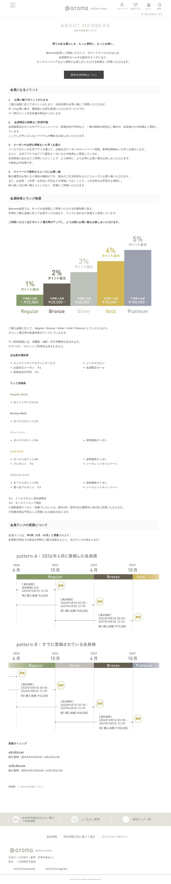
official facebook (24, 868)
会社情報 (52, 836)
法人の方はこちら (153, 14)
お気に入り (135, 6)
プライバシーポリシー (115, 836)
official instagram (56, 868)
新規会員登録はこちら (84, 74)
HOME (12, 787)
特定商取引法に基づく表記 (79, 836)
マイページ (122, 6)
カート (149, 6)
